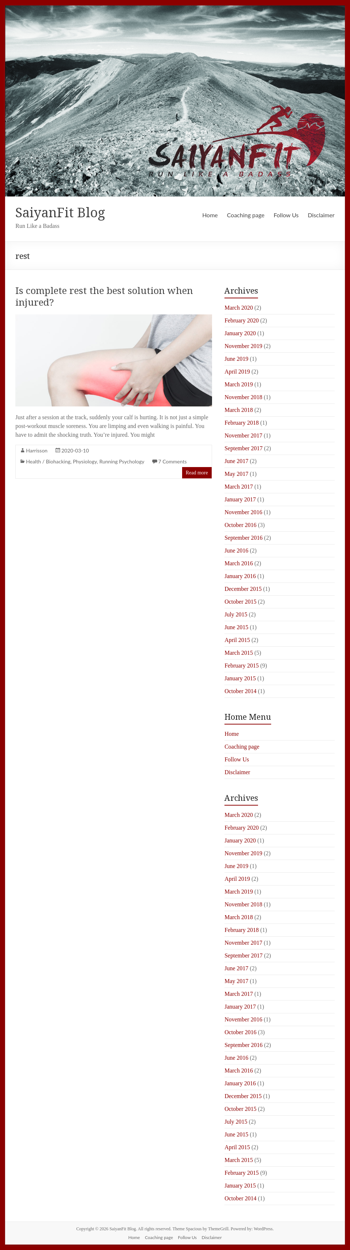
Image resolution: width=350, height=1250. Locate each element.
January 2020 (240, 333)
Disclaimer (321, 214)
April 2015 (237, 640)
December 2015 (243, 589)
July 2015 (235, 614)
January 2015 (240, 678)
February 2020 (241, 320)
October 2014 (240, 691)
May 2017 (236, 474)
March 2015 (238, 653)
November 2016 (243, 512)
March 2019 (238, 384)
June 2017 (236, 461)
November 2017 (243, 435)
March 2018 (238, 410)
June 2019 (236, 359)
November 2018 (243, 397)
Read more (197, 472)
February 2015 (241, 665)
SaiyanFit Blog (60, 212)
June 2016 (236, 550)
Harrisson (36, 450)
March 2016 (238, 563)
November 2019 (243, 346)
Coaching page (246, 214)
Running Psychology (121, 461)
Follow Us (286, 214)
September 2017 (243, 448)
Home (210, 214)
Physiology (85, 461)
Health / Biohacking (48, 461)
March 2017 (238, 486)
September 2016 (243, 538)
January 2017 (240, 499)
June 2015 (236, 627)
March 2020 (238, 308)
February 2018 (241, 423)
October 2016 (240, 525)
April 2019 (237, 371)
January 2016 (240, 576)
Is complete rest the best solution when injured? (104, 296)
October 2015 (240, 602)
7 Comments (172, 461)
